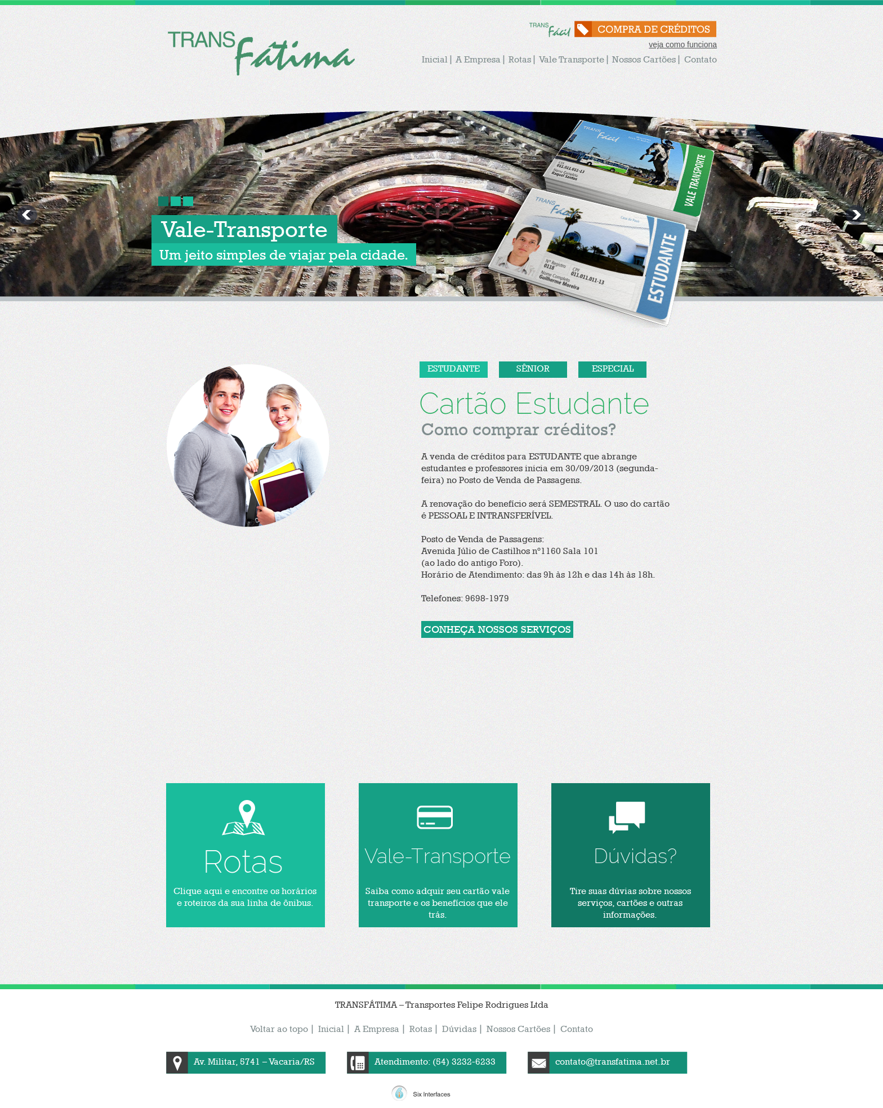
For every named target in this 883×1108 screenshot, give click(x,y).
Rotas (520, 59)
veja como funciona (683, 44)
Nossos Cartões (644, 59)
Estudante (453, 368)
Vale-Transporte (244, 229)
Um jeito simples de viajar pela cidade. (283, 254)
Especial (613, 368)
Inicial (435, 59)
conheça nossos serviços (497, 629)
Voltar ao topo (279, 1029)
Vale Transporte (571, 59)
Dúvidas (459, 1029)
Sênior (533, 368)
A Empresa (478, 59)
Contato (700, 59)
